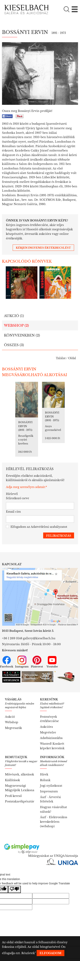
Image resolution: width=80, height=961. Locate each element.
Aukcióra (46, 727)
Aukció (10, 716)
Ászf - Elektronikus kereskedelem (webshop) (53, 821)
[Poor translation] (14, 889)
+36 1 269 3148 (12, 638)
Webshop (11, 722)
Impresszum (49, 791)
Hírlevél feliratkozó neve (17, 496)
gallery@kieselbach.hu (39, 638)
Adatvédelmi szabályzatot (49, 527)
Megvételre (48, 732)
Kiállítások (12, 780)
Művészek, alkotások (19, 774)
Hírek (44, 774)
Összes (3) (14, 345)
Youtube (52, 662)
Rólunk (45, 780)
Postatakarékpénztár (19, 801)
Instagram (22, 662)
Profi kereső (13, 796)
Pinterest (37, 662)
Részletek (28, 953)
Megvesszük (13, 728)
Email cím (13, 511)
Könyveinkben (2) (22, 335)
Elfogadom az (36, 527)
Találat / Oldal (66, 358)
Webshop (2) (16, 325)
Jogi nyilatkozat (51, 785)
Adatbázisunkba (51, 738)
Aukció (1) (14, 316)
